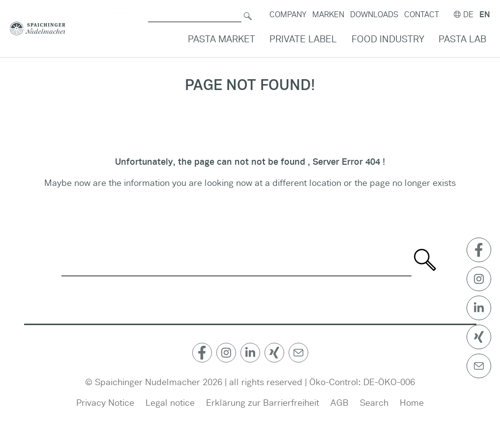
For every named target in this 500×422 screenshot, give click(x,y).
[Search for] (194, 10)
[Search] (248, 10)
